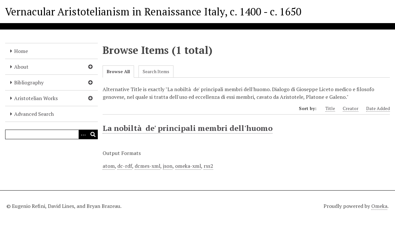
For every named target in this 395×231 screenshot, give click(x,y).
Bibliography (29, 82)
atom (109, 165)
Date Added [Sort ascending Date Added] (378, 108)
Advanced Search (34, 113)
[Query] (51, 134)
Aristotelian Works (36, 98)
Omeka (379, 206)
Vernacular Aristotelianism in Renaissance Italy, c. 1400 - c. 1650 (153, 11)
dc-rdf (124, 165)
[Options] (83, 134)
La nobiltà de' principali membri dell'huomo (188, 128)
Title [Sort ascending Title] (330, 108)
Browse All (118, 71)
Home (21, 51)
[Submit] (93, 134)
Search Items (156, 71)
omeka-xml (188, 165)
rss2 (208, 165)
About (21, 66)
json (167, 165)
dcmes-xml (147, 165)
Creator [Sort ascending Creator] (350, 108)
